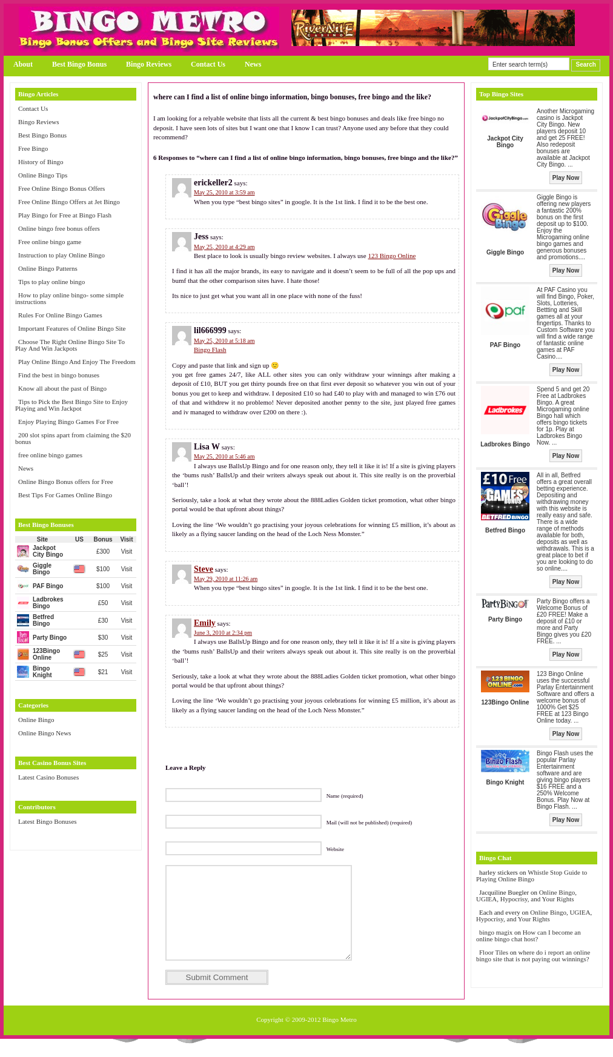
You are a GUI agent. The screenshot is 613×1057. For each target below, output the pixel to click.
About (23, 64)
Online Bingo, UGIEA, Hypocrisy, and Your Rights (526, 896)
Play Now (565, 177)
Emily (205, 623)
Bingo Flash (210, 349)
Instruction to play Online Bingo (61, 255)
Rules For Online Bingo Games (60, 315)
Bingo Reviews (148, 64)
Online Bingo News (44, 733)
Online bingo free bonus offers (59, 228)
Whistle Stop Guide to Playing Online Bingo (531, 876)
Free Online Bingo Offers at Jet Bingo (69, 201)
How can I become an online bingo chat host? (528, 936)
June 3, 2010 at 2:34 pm (223, 632)
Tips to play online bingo (51, 281)
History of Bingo (41, 161)
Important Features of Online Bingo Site (72, 328)
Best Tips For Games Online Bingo (65, 495)
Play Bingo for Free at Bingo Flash (64, 215)
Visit (127, 551)
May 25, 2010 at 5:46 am (224, 456)
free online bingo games (50, 455)
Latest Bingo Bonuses (47, 821)
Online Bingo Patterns (48, 268)
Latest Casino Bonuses (48, 777)
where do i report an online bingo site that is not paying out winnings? (533, 956)
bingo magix (495, 932)
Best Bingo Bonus (79, 64)
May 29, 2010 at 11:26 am (225, 578)
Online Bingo (36, 719)
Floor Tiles (494, 952)
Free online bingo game (49, 241)
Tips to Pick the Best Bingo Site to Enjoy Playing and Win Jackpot (71, 405)
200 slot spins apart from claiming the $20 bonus (73, 438)
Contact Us (208, 64)
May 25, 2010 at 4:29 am (224, 247)
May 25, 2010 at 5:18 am (224, 340)
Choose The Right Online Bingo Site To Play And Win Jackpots (70, 345)
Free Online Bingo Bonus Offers (61, 188)
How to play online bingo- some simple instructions (69, 298)
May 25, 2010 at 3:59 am (224, 192)
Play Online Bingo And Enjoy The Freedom (77, 361)
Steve (203, 569)
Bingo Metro (339, 1037)
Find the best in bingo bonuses (58, 375)
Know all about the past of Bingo (62, 388)
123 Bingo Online (392, 255)
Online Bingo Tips (42, 175)
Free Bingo (33, 148)
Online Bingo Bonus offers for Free (65, 481)
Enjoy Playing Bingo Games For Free (68, 421)
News (253, 64)
